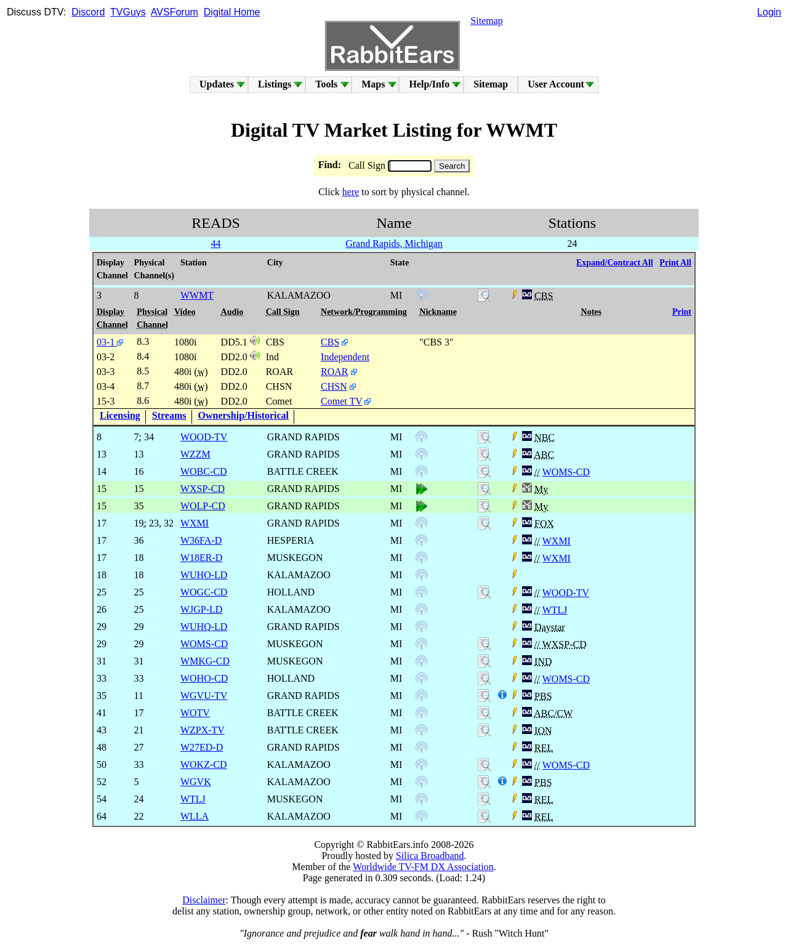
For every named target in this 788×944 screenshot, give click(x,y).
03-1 (110, 342)
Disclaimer (203, 900)
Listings (274, 84)
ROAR (334, 371)
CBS (330, 342)
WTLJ (555, 610)
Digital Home (232, 12)
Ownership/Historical (243, 415)
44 (216, 243)
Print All (675, 262)
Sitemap (486, 20)
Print (681, 312)
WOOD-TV (565, 592)
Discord (88, 12)
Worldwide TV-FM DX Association (423, 866)
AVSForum (174, 12)
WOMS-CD (566, 472)
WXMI (556, 541)
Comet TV (341, 401)
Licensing (120, 415)
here (351, 192)
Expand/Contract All (614, 262)
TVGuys (128, 12)
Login (769, 12)
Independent (345, 357)
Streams (169, 415)
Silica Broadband (430, 855)
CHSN (334, 386)
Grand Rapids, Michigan (394, 243)
